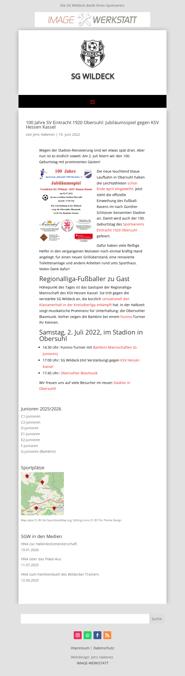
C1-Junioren (30, 416)
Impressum (80, 648)
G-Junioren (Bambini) (38, 451)
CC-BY (94, 520)
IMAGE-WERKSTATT (93, 663)
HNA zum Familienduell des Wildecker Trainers (60, 574)
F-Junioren (29, 445)
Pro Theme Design (110, 520)
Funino (126, 316)
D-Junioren (30, 428)
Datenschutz (103, 648)
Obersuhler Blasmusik (79, 373)
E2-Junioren (30, 439)
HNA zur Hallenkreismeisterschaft (49, 543)
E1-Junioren (30, 433)
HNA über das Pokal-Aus (41, 559)
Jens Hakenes (44, 134)
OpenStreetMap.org (59, 520)
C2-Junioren (30, 422)
